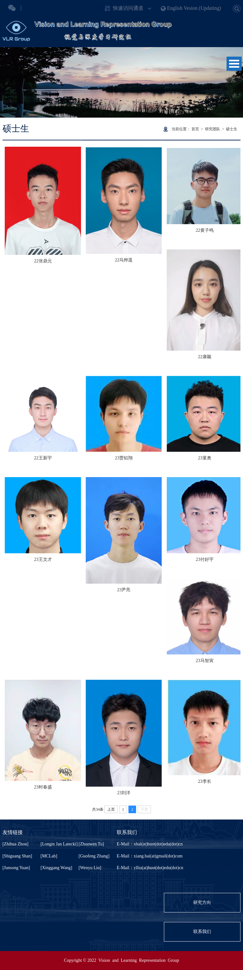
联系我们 (202, 931)
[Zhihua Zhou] (15, 844)
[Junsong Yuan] (16, 867)
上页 (111, 809)
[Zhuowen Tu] (91, 844)
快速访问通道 (128, 8)
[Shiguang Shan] (17, 856)
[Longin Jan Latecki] (59, 844)
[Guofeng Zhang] (93, 856)
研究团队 (212, 129)
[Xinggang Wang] (56, 867)
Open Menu (234, 64)
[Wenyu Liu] (89, 867)
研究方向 (202, 902)
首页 (195, 129)
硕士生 (231, 129)
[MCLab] (48, 856)
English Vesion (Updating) (194, 8)
